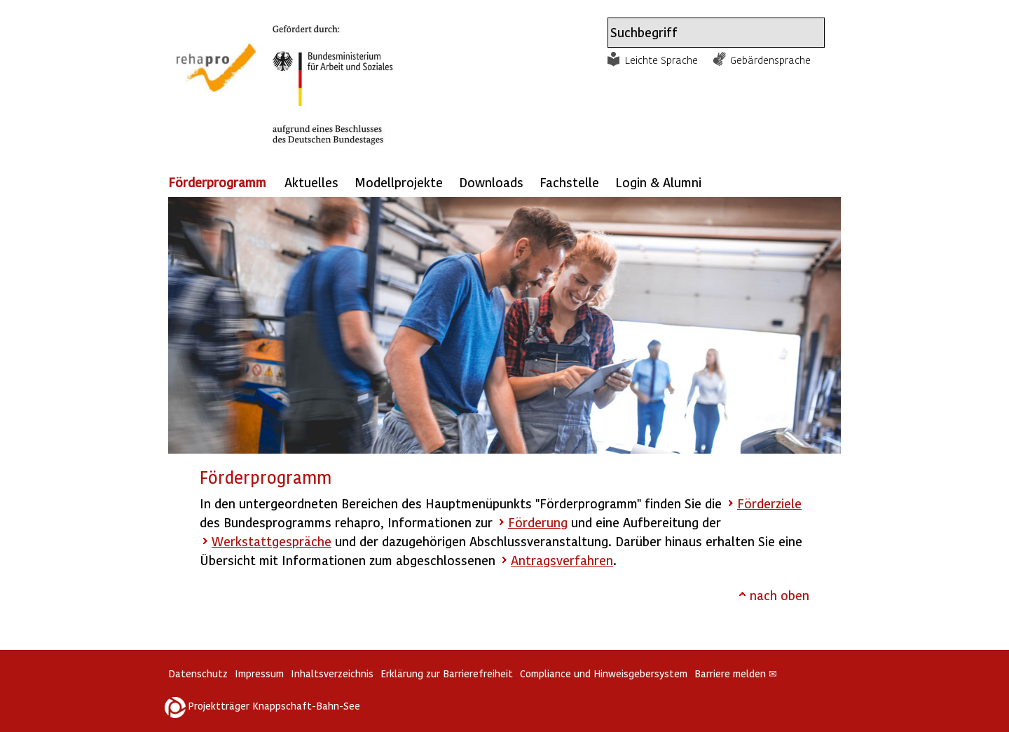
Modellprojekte (399, 182)
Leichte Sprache (661, 59)
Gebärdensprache (770, 59)
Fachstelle (569, 182)
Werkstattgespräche (271, 541)
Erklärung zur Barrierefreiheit (446, 673)
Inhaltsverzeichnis (332, 673)
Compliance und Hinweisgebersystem (603, 673)
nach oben (779, 595)
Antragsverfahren (562, 560)
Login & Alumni (658, 182)
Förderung (538, 522)
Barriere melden (735, 673)
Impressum (259, 673)
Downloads (491, 182)
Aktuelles (311, 182)
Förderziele (769, 503)
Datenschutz (198, 673)
